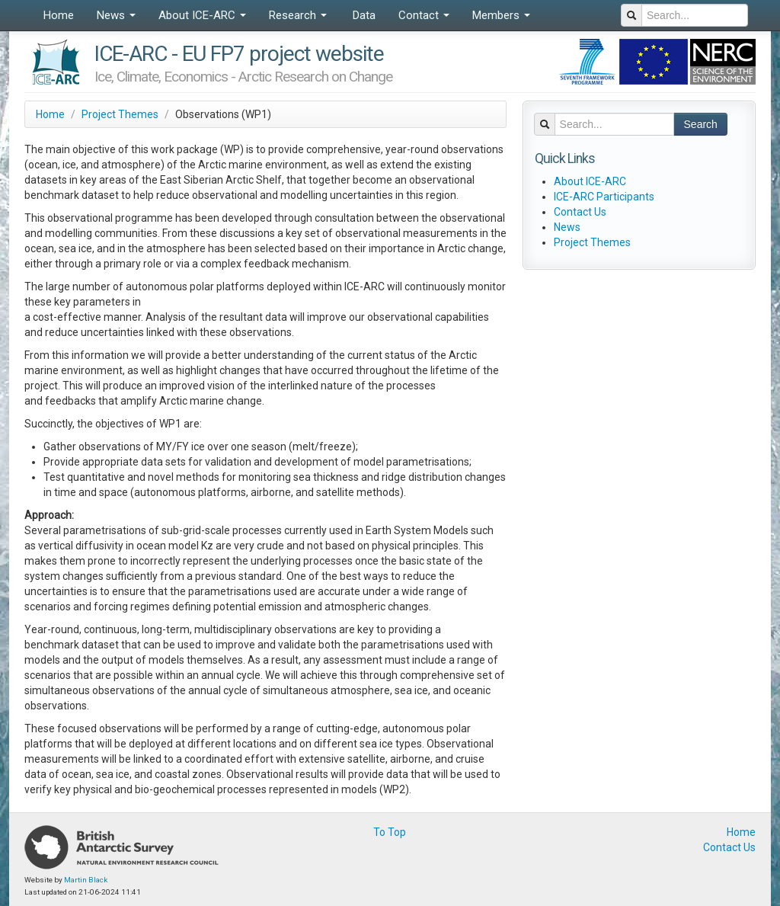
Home (58, 15)
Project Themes (120, 114)
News (116, 15)
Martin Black (85, 880)
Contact (423, 15)
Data (363, 15)
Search (701, 124)
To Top (389, 832)
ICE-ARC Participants (604, 196)
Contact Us (580, 212)
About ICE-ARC (202, 15)
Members (501, 15)
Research (298, 15)
